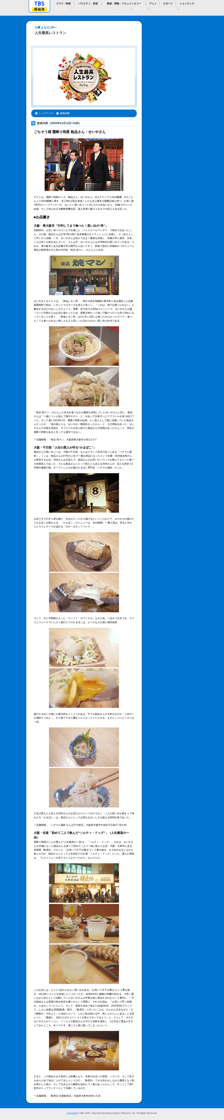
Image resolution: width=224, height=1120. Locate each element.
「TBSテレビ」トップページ (39, 3)
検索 (64, 9)
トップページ (46, 113)
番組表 (39, 9)
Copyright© (72, 1113)
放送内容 (65, 113)
